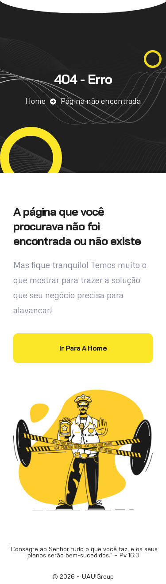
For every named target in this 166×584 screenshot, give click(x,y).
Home (35, 101)
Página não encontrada (101, 101)
